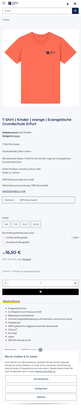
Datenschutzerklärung (45, 371)
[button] (67, 4)
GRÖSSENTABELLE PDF (14, 191)
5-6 (6, 224)
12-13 (36, 224)
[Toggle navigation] (3, 2)
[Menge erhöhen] (75, 283)
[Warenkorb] (75, 4)
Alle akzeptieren (41, 379)
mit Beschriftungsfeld (42, 237)
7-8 (15, 224)
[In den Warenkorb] (4, 27)
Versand (26, 259)
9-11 (25, 224)
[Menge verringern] (5, 283)
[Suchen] (37, 11)
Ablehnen (41, 397)
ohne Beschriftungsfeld (17, 242)
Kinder (16, 136)
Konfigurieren (41, 388)
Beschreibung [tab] (11, 301)
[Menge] (40, 283)
